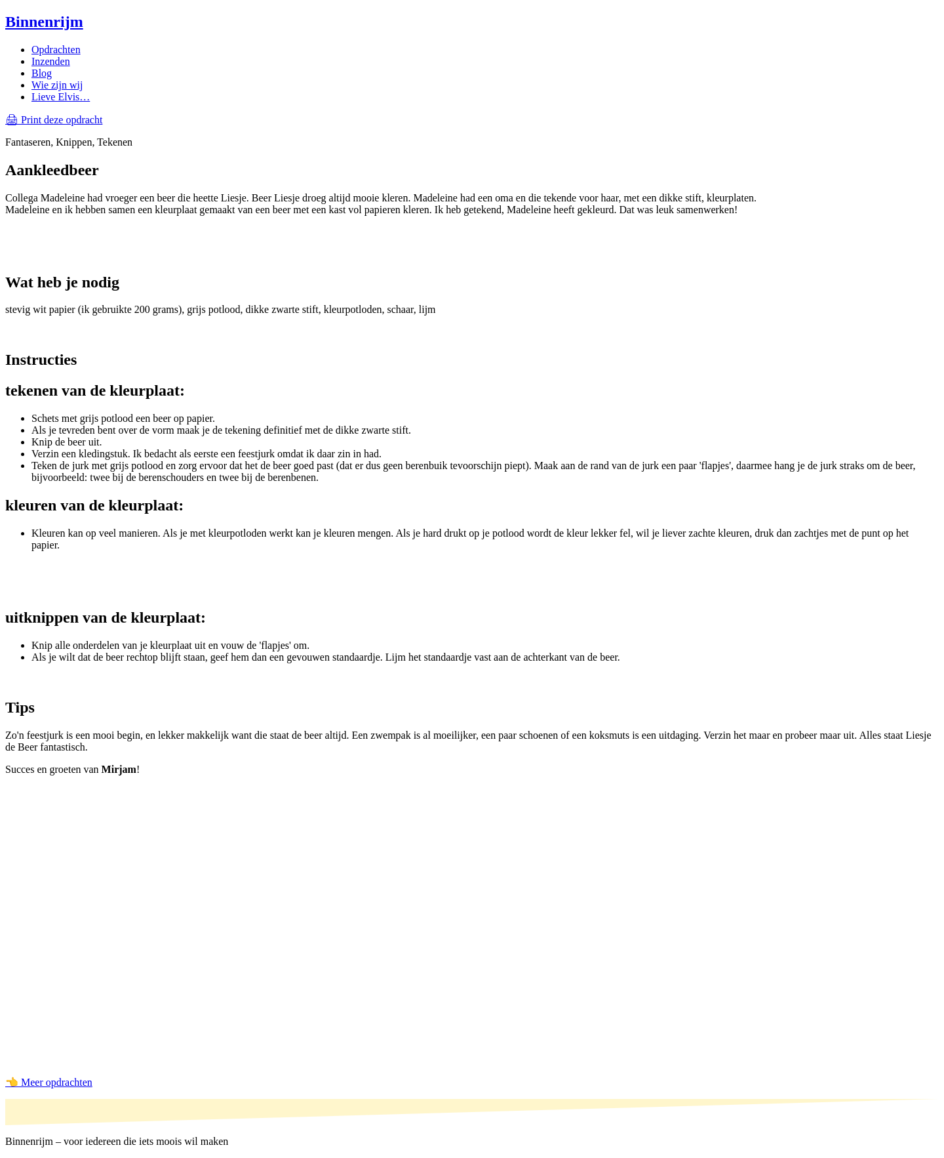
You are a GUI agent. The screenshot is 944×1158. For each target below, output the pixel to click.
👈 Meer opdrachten (48, 1082)
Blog (41, 73)
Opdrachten (56, 49)
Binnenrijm (44, 21)
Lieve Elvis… (60, 96)
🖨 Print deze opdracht (53, 119)
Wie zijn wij (57, 85)
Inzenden (50, 61)
